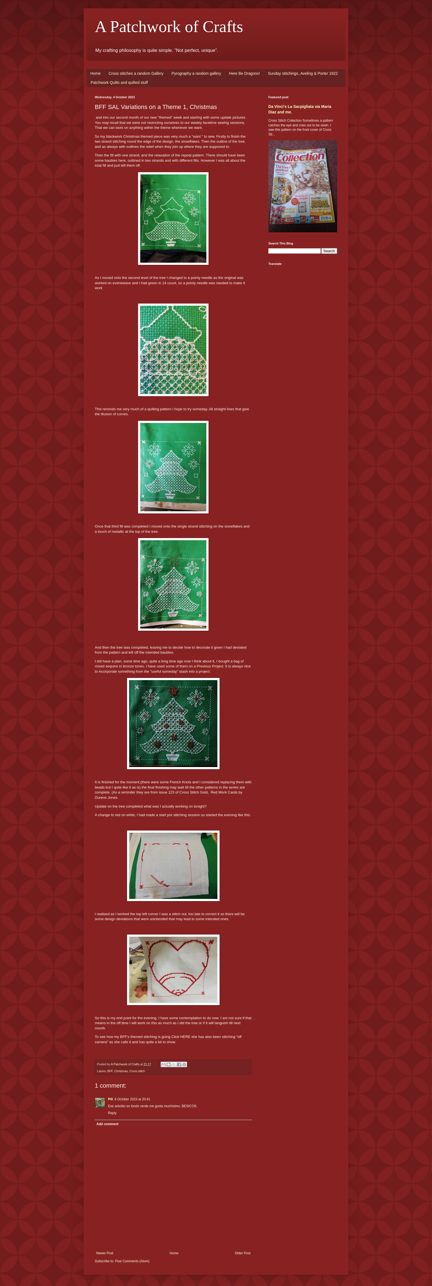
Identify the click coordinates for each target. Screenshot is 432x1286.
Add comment (107, 1124)
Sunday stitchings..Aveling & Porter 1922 (302, 73)
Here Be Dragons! (244, 73)
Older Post (242, 1253)
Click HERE (180, 1037)
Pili (110, 1099)
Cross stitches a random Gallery (136, 73)
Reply (112, 1113)
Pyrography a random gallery (196, 73)
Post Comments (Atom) (132, 1261)
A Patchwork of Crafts (169, 26)
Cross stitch (137, 1071)
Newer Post (104, 1253)
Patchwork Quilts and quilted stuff (119, 82)
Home (95, 73)
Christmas (121, 1071)
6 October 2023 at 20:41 (132, 1099)
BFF (110, 1071)
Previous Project (210, 666)
